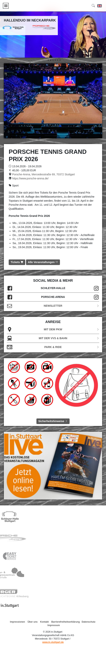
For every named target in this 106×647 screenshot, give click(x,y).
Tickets (17, 262)
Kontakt (44, 621)
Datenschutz (88, 621)
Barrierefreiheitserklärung (65, 621)
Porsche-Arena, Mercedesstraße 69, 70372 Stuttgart (43, 174)
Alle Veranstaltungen (43, 262)
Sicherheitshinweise (53, 421)
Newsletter (53, 305)
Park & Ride (53, 347)
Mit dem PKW (53, 329)
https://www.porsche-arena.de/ (30, 178)
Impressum (53, 625)
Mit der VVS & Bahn (53, 338)
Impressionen (17, 621)
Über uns (33, 621)
